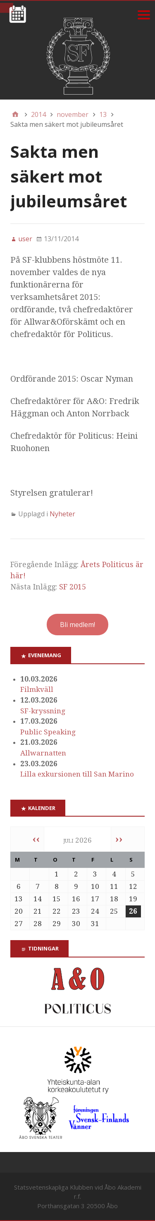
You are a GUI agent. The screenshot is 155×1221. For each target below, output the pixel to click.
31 (95, 923)
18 (114, 899)
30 (76, 923)
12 (133, 886)
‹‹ (36, 839)
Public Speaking (48, 732)
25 (114, 911)
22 (56, 911)
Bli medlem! (77, 624)
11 (114, 886)
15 (56, 899)
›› (119, 839)
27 (18, 923)
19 (133, 899)
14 (37, 899)
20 (18, 911)
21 (37, 911)
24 (95, 911)
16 (76, 899)
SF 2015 (72, 586)
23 (76, 911)
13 (18, 899)
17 (95, 899)
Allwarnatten (43, 753)
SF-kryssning (42, 711)
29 (56, 923)
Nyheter (62, 513)
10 (95, 886)
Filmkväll (36, 689)
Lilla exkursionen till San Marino (77, 774)
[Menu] (143, 14)
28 (37, 923)
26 (133, 911)
